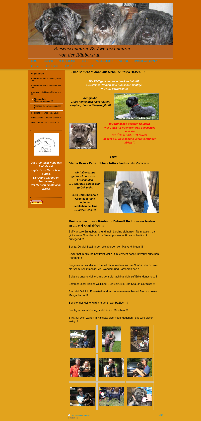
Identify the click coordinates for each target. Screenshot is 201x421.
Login (161, 415)
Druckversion (75, 415)
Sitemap (86, 415)
